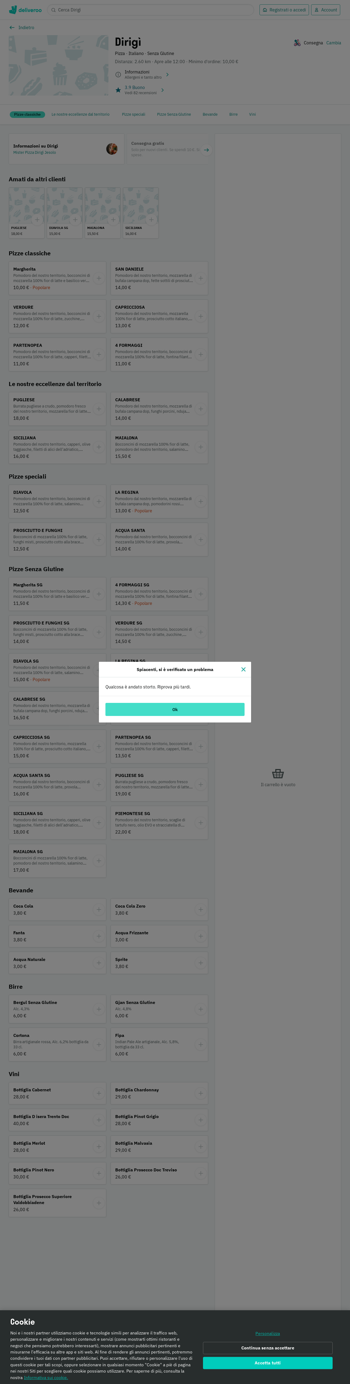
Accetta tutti (268, 1363)
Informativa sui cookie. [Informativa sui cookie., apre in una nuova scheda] (46, 1378)
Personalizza (267, 1334)
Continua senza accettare (267, 1348)
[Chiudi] (243, 669)
